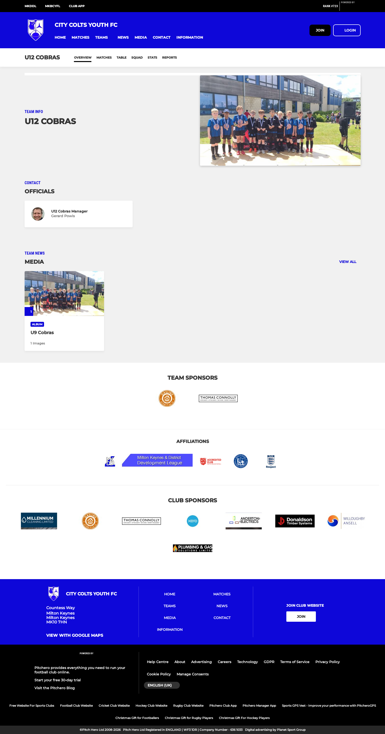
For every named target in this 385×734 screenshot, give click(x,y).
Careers (224, 662)
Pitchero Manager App (259, 705)
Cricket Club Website (114, 705)
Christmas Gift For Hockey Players (244, 718)
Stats (152, 57)
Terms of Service (294, 662)
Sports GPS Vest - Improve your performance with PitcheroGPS (329, 705)
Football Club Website (76, 705)
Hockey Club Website (151, 705)
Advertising (201, 662)
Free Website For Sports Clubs (31, 705)
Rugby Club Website (188, 705)
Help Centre (158, 662)
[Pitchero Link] (351, 8)
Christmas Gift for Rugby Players (189, 718)
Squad (137, 57)
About (179, 662)
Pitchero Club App (223, 705)
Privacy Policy (327, 662)
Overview (83, 57)
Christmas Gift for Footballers (137, 718)
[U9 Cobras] (64, 293)
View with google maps (74, 635)
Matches (104, 57)
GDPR (269, 662)
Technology (247, 662)
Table (121, 57)
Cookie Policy (159, 674)
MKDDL (30, 6)
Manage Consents (193, 674)
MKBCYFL (52, 6)
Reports (169, 57)
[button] (60, 37)
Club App (77, 6)
